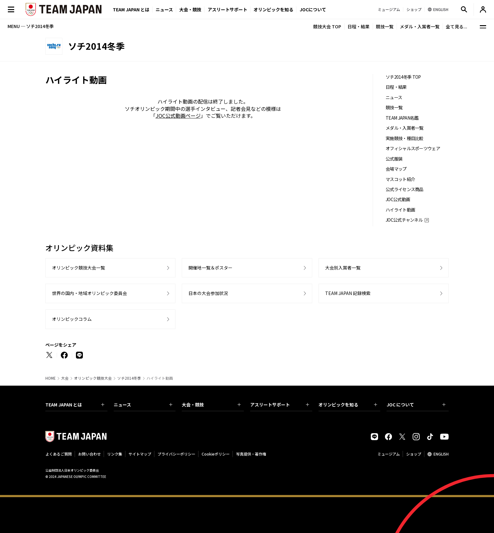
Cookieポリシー (216, 453)
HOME (50, 378)
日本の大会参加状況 (208, 293)
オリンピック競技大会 (93, 378)
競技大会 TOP (327, 26)
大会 (65, 378)
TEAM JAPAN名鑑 (402, 118)
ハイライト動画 (400, 210)
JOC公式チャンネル (404, 220)
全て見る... (456, 26)
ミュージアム (388, 453)
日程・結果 (359, 26)
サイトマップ (140, 453)
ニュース (164, 9)
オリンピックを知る (273, 9)
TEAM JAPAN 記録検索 (347, 293)
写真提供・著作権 (251, 453)
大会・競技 (211, 404)
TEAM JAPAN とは (74, 404)
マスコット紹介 (400, 179)
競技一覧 (384, 26)
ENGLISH (441, 453)
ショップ (413, 453)
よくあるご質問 (58, 453)
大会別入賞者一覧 (342, 267)
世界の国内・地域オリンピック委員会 (89, 293)
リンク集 (114, 453)
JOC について (416, 404)
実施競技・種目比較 (404, 138)
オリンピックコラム (72, 319)
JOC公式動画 (398, 199)
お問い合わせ (89, 453)
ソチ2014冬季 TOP (403, 77)
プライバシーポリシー (176, 453)
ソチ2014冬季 (129, 378)
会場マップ (396, 169)
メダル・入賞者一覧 (419, 26)
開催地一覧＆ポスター (210, 267)
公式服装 (394, 159)
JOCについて (313, 9)
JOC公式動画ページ (178, 115)
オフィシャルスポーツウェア (413, 148)
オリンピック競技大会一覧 (78, 267)
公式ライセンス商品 (404, 189)
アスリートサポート (227, 9)
